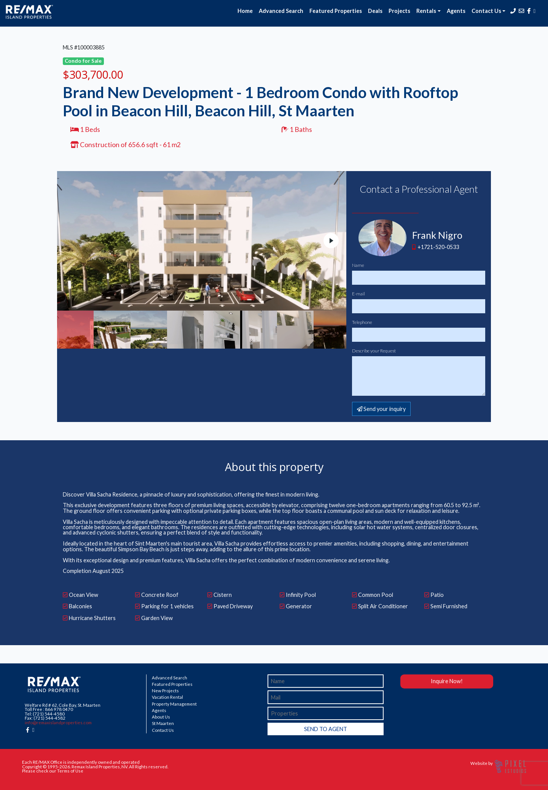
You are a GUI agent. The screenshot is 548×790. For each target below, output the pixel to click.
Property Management (174, 704)
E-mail (358, 294)
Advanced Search (281, 11)
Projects (399, 11)
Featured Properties (335, 11)
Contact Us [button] (486, 11)
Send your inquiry (381, 409)
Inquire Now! (447, 681)
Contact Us (163, 730)
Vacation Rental (167, 697)
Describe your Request (374, 351)
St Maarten (163, 723)
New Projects (165, 690)
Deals (375, 11)
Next (331, 240)
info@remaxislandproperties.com (58, 722)
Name (358, 265)
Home (245, 11)
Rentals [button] (426, 11)
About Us (161, 717)
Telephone (362, 322)
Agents (456, 11)
